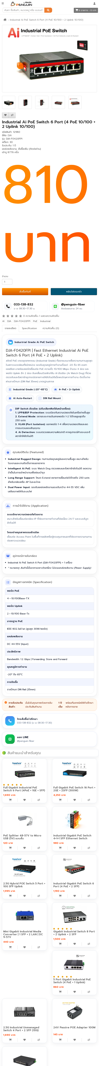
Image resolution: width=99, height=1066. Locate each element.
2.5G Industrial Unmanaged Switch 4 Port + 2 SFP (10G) (21, 1029)
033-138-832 (23, 304)
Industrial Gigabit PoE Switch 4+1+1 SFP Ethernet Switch (72, 837)
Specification (29, 328)
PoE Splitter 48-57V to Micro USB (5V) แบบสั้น (22, 837)
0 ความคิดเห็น (30, 316)
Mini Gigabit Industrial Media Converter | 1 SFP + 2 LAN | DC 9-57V (23, 934)
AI (3, 321)
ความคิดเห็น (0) (51, 328)
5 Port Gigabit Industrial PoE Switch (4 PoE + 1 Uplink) (72, 981)
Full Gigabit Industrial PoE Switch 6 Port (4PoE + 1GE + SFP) (24, 789)
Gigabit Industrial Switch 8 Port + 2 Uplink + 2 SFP (74, 933)
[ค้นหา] (48, 10)
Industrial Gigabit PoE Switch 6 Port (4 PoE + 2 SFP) (73, 885)
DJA (10, 135)
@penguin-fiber (73, 304)
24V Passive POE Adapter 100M (74, 1027)
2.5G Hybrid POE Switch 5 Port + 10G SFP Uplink (24, 885)
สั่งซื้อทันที (25, 291)
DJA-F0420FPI (22, 321)
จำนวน (5, 276)
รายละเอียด (10, 328)
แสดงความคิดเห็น (50, 316)
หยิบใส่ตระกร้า (74, 291)
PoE (35, 321)
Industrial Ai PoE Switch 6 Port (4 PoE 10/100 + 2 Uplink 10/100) (46, 20)
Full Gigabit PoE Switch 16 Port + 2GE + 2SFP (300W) (74, 789)
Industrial (45, 321)
